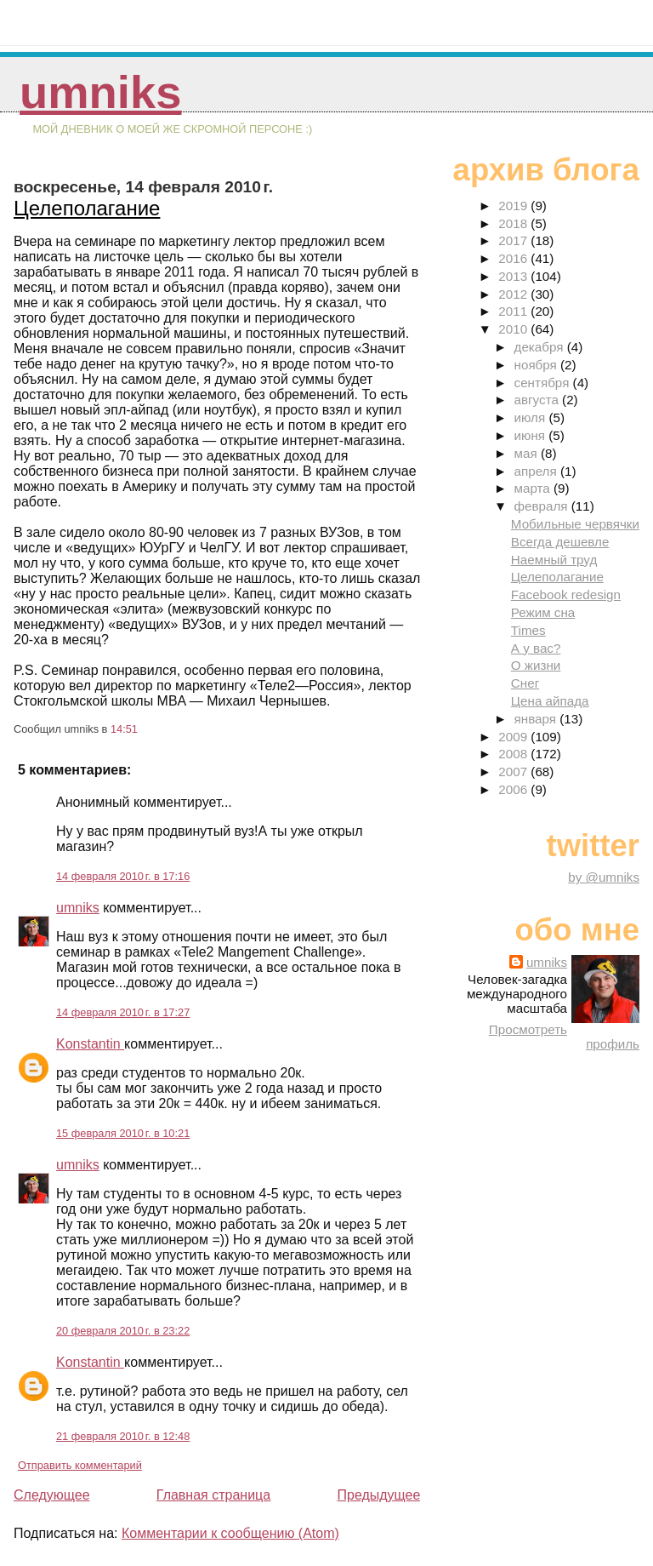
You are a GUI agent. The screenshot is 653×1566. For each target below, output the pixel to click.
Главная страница (213, 1495)
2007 (514, 771)
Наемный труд (554, 559)
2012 (514, 294)
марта (534, 488)
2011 (514, 311)
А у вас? (536, 648)
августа (538, 399)
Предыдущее (378, 1495)
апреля (537, 471)
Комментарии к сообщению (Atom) (230, 1533)
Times (528, 630)
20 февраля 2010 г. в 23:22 (123, 1330)
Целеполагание (87, 208)
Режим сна (543, 612)
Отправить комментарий (80, 1465)
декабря (540, 347)
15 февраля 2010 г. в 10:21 (123, 1133)
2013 (514, 276)
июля (531, 417)
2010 (514, 329)
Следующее (52, 1495)
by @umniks (603, 877)
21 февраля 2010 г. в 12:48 (123, 1436)
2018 (514, 223)
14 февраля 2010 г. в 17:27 (123, 1012)
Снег (525, 683)
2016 (514, 258)
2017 (514, 240)
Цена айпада (550, 701)
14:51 (124, 729)
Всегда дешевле (560, 541)
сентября (543, 382)
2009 (514, 736)
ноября (537, 364)
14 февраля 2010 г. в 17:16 (123, 876)
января (537, 719)
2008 (514, 753)
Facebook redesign (566, 594)
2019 (514, 205)
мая (527, 453)
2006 (514, 789)
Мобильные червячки (575, 524)
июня (531, 435)
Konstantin (90, 1044)
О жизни (536, 665)
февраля (542, 506)
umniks (100, 92)
